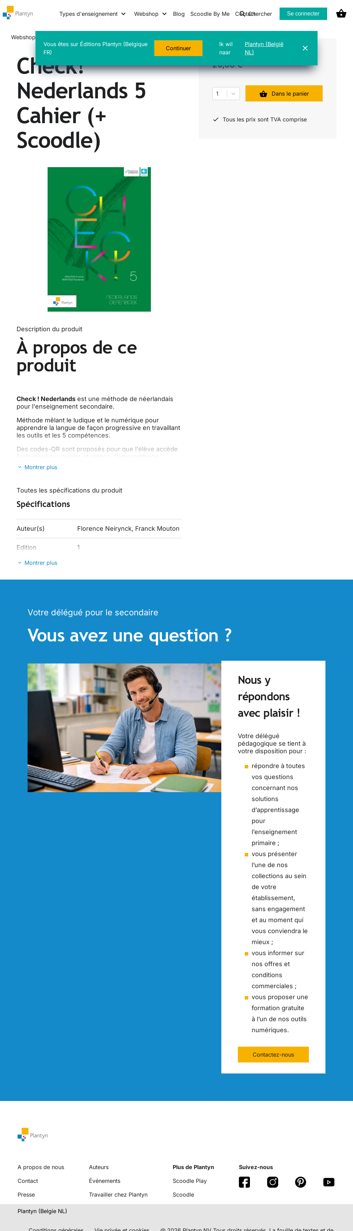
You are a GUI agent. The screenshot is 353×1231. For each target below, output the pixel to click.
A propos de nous (41, 1167)
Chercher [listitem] (255, 13)
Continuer (178, 48)
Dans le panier (284, 93)
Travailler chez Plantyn (118, 1194)
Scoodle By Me (210, 13)
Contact (28, 1180)
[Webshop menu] (151, 14)
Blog (179, 13)
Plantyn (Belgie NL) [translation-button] (42, 1211)
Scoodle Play (190, 1180)
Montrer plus (40, 467)
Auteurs (99, 1167)
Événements (104, 1180)
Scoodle (183, 1194)
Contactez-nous (273, 1054)
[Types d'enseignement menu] (93, 14)
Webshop (23, 37)
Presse (26, 1194)
